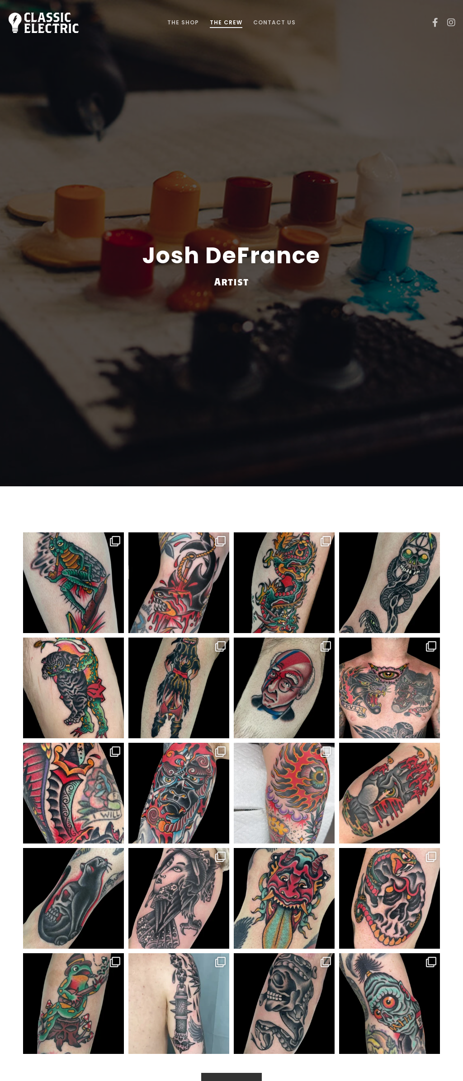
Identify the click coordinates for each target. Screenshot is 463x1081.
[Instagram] (448, 22)
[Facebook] (432, 22)
